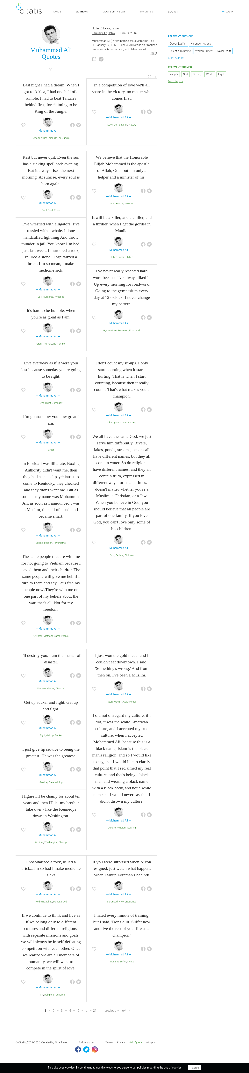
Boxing (39, 543)
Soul (44, 211)
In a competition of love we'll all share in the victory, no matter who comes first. (122, 93)
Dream (36, 138)
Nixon (122, 902)
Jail (40, 297)
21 (94, 1011)
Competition (120, 125)
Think (40, 995)
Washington (51, 843)
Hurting (132, 423)
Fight (42, 736)
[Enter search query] (184, 11)
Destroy (41, 689)
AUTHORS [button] (82, 11)
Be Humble (59, 344)
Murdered (48, 297)
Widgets (151, 1043)
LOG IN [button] (229, 11)
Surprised (112, 902)
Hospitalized (60, 902)
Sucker (58, 736)
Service (43, 783)
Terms (109, 1043)
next (123, 1011)
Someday (57, 403)
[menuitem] (149, 77)
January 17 (99, 34)
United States (101, 29)
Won (110, 702)
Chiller (129, 258)
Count (123, 423)
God (112, 204)
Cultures (60, 995)
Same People (61, 636)
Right (48, 403)
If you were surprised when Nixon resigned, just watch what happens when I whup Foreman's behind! (121, 869)
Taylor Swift (224, 52)
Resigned (131, 902)
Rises (57, 211)
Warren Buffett (204, 52)
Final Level (61, 1043)
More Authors (176, 59)
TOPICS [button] (57, 11)
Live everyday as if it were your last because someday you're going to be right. (51, 371)
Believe (120, 204)
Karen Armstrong (201, 44)
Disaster (60, 689)
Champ (63, 843)
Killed (49, 902)
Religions (49, 995)
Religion (121, 828)
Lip (60, 783)
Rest (50, 211)
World (209, 75)
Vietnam (48, 636)
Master (50, 689)
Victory (132, 125)
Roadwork (134, 331)
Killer (113, 258)
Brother (39, 843)
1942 (111, 34)
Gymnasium (110, 331)
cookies (70, 1067)
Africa (44, 138)
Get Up (50, 736)
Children (38, 636)
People (174, 75)
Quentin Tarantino (180, 52)
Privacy (121, 1043)
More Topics (175, 82)
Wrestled (59, 297)
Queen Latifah (178, 44)
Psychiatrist (60, 543)
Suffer (123, 962)
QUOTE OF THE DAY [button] (114, 11)
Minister (128, 204)
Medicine (40, 902)
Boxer (115, 29)
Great (39, 344)
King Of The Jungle (58, 138)
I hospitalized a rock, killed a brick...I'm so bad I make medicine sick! (51, 869)
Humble (48, 344)
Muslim (48, 543)
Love (110, 125)
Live (41, 403)
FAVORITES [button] (146, 11)
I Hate (130, 962)
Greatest (53, 783)
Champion (113, 423)
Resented (123, 331)
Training (114, 962)
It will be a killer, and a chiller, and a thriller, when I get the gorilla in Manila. (122, 225)
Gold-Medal (129, 702)
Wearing (131, 828)
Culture (112, 828)
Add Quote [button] (135, 1043)
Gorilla (120, 258)
